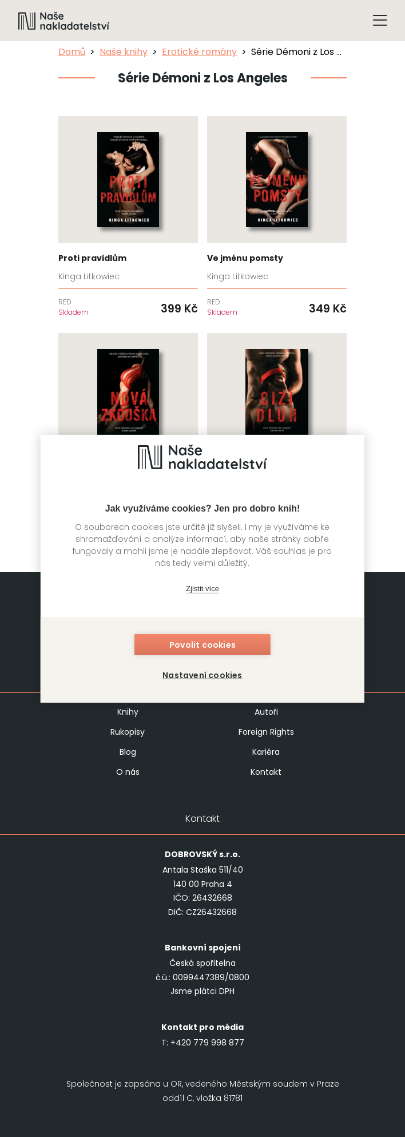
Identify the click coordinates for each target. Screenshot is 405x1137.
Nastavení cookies (202, 674)
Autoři (266, 712)
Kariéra (266, 752)
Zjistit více (202, 589)
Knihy (127, 712)
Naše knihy (124, 51)
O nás (128, 772)
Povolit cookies (202, 645)
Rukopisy (127, 732)
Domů (71, 51)
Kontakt (266, 772)
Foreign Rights (266, 732)
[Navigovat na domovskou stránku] (64, 20)
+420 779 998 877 (207, 1042)
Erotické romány (199, 51)
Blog (128, 752)
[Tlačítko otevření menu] (380, 21)
